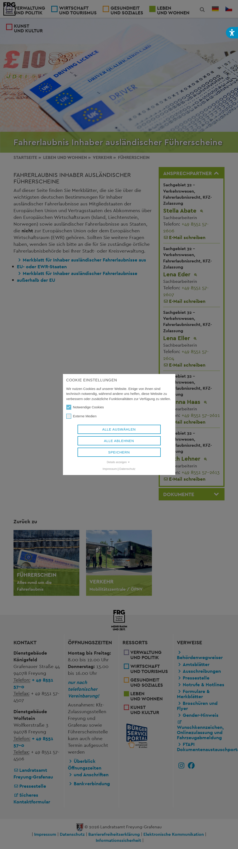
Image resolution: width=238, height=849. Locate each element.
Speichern (119, 452)
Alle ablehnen (119, 441)
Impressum (110, 469)
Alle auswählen (119, 429)
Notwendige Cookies (85, 407)
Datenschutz (127, 469)
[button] (232, 32)
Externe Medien (81, 416)
